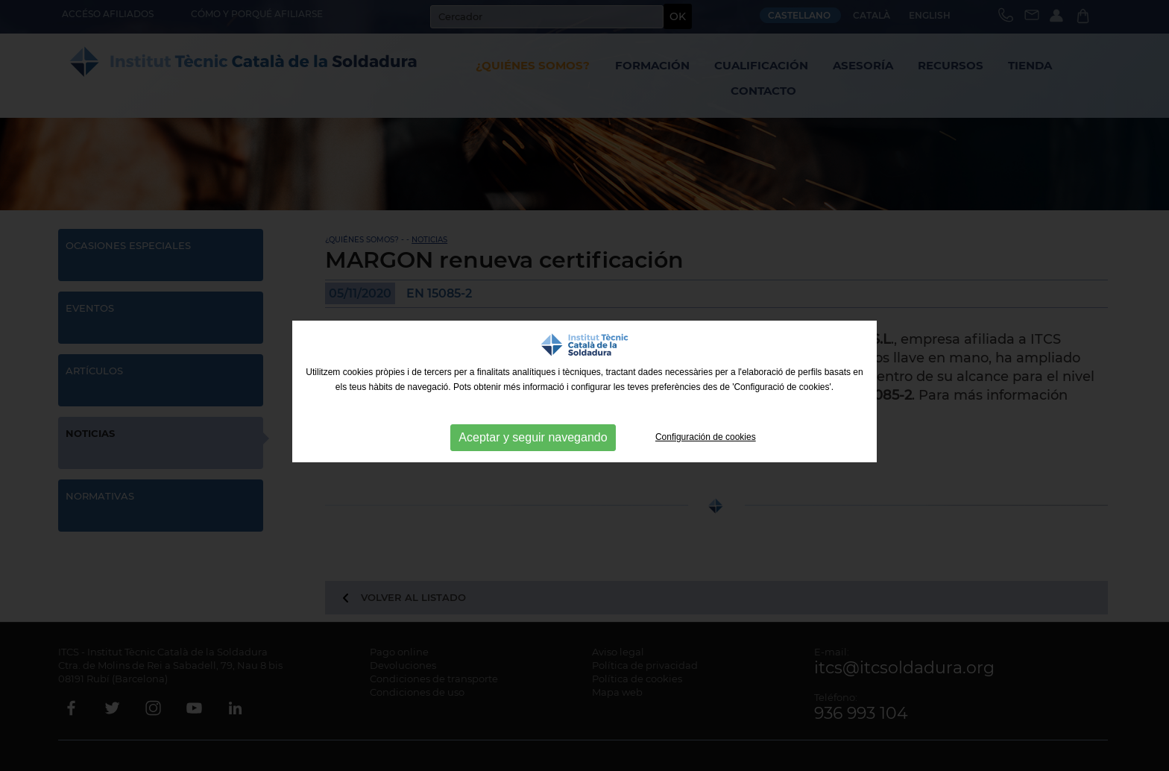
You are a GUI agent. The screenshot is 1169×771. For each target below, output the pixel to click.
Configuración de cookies (705, 437)
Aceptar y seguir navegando (533, 437)
